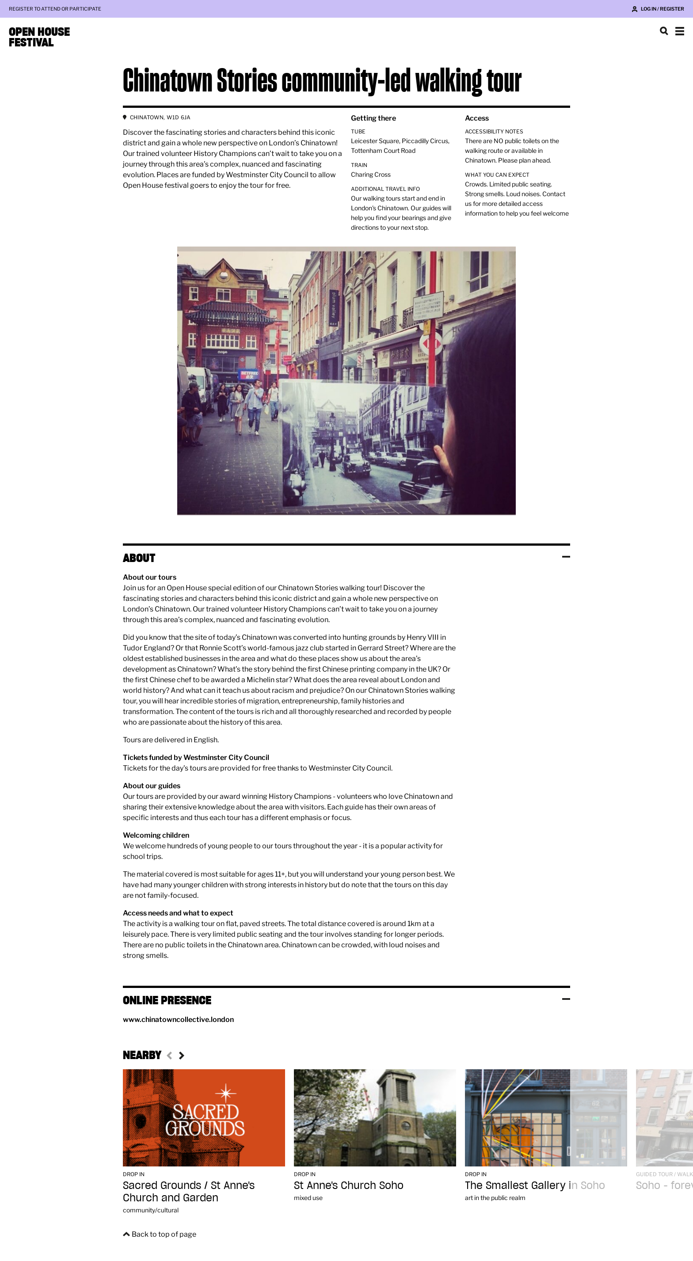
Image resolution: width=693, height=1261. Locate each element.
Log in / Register (662, 9)
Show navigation (679, 31)
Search (663, 31)
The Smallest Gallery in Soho (535, 1185)
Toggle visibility (566, 557)
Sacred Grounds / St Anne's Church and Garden (189, 1191)
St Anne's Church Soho (349, 1185)
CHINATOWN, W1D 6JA (160, 117)
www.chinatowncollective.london (178, 1019)
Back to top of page (164, 1234)
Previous (171, 1056)
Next (180, 1056)
